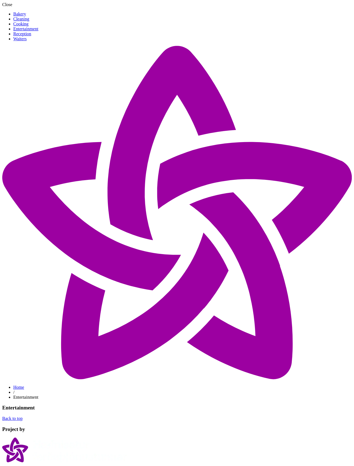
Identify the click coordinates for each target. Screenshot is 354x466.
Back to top (12, 418)
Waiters (20, 38)
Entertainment (25, 28)
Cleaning (21, 19)
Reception (22, 33)
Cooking (20, 24)
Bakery (19, 14)
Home (18, 387)
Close (7, 4)
